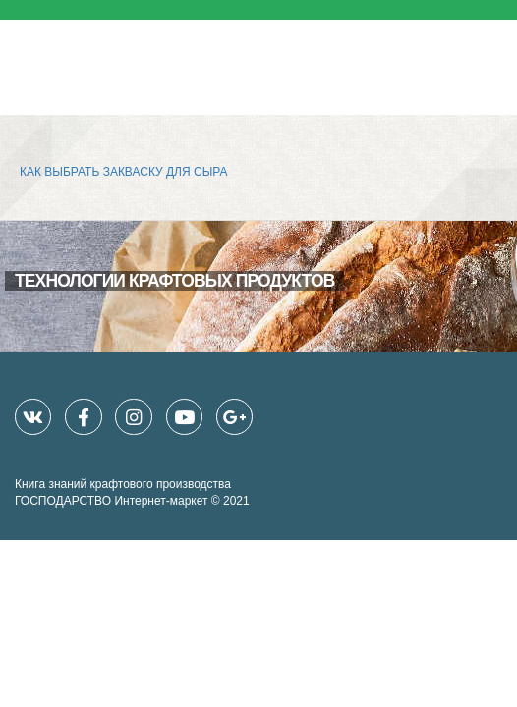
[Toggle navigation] (489, 58)
